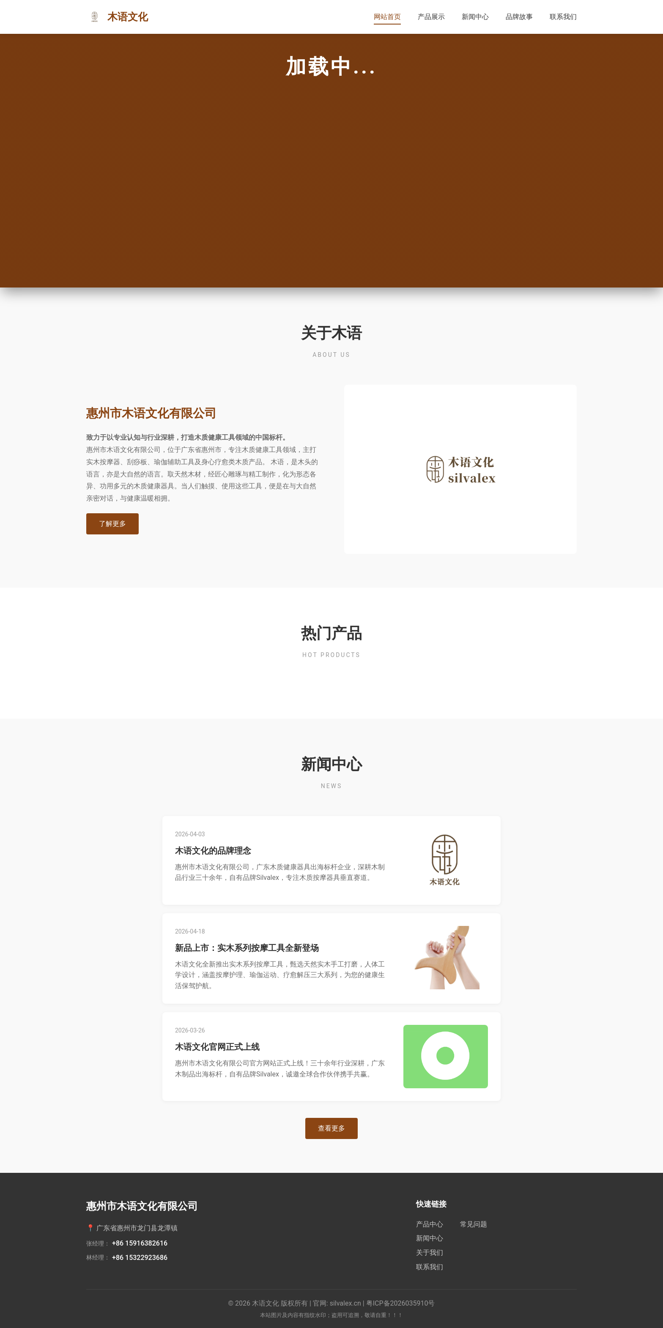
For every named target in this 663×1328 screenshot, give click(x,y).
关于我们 (429, 1253)
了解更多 (112, 524)
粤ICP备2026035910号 (400, 1303)
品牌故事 (519, 17)
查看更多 (331, 1128)
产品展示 (431, 17)
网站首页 (387, 17)
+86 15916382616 (139, 1243)
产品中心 (429, 1224)
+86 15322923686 (139, 1258)
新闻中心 (475, 17)
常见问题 (473, 1224)
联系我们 (563, 17)
